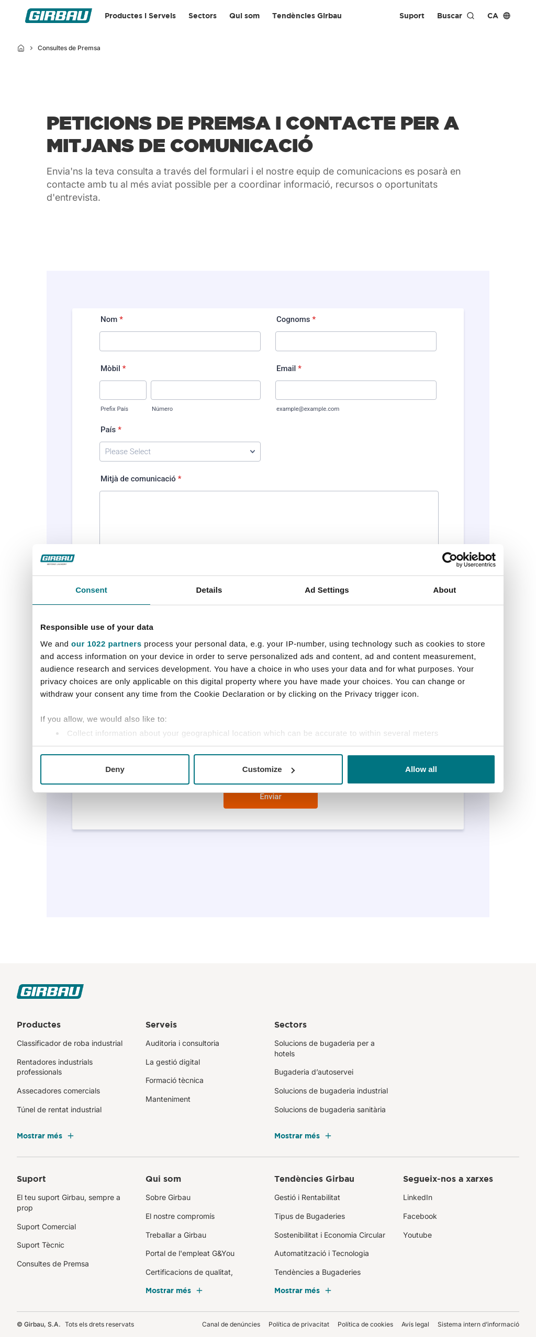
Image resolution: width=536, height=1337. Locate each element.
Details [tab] (209, 589)
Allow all (421, 769)
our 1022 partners (106, 643)
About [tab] (444, 589)
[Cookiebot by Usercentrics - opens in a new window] (450, 560)
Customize (268, 769)
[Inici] (21, 48)
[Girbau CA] (58, 15)
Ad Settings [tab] (327, 589)
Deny (115, 769)
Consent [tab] (91, 589)
